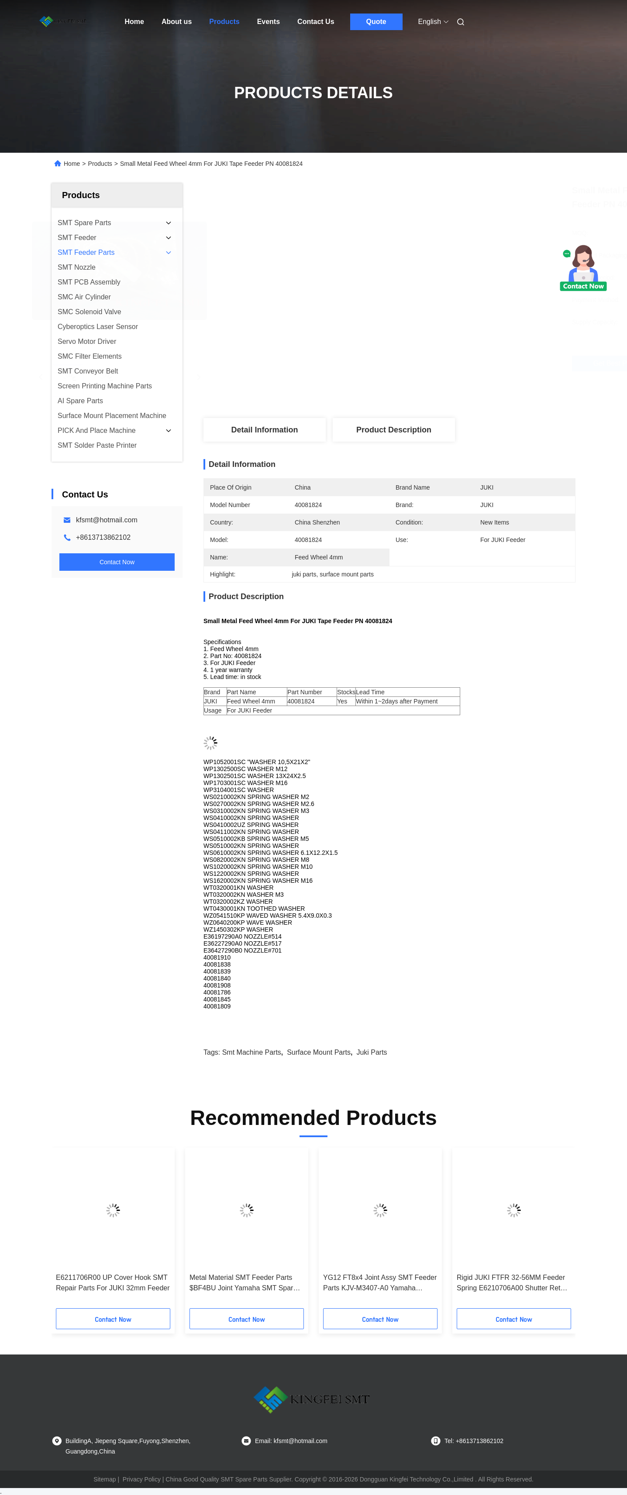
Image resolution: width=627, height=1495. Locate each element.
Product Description (393, 429)
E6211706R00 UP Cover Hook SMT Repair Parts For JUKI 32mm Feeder (113, 1283)
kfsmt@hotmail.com (107, 520)
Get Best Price (436, 363)
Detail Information (264, 429)
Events (268, 21)
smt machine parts (251, 1052)
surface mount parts (319, 1052)
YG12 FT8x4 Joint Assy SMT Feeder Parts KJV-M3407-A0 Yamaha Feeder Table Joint (380, 1283)
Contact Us (315, 21)
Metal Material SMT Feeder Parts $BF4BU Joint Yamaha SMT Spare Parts (243, 1283)
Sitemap (104, 1479)
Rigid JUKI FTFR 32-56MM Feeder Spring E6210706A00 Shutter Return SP (514, 1283)
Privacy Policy (142, 1479)
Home (134, 21)
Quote (376, 21)
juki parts (371, 1052)
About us (177, 21)
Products (224, 21)
